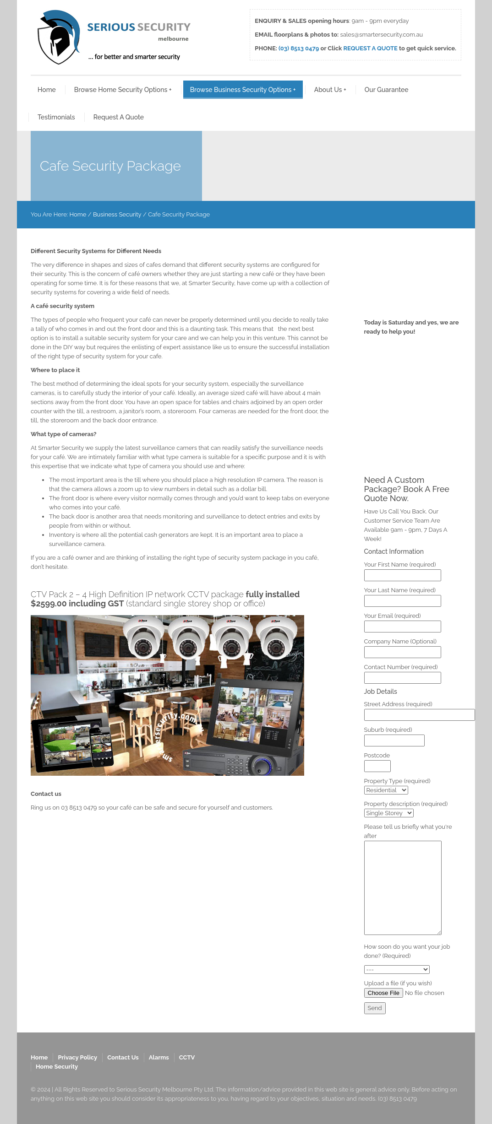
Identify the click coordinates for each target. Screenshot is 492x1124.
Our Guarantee (387, 89)
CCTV (187, 1057)
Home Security (57, 1066)
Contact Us (123, 1057)
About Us (330, 89)
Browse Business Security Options (243, 89)
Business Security (117, 214)
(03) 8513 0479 (299, 48)
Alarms (159, 1057)
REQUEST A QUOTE (370, 48)
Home (47, 89)
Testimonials (56, 117)
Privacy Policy (77, 1057)
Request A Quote (118, 117)
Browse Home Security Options (123, 89)
